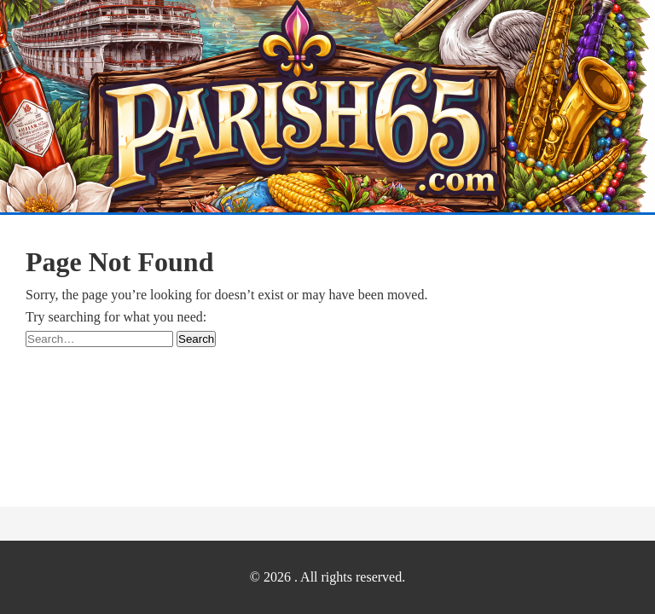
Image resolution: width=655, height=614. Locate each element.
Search (196, 339)
